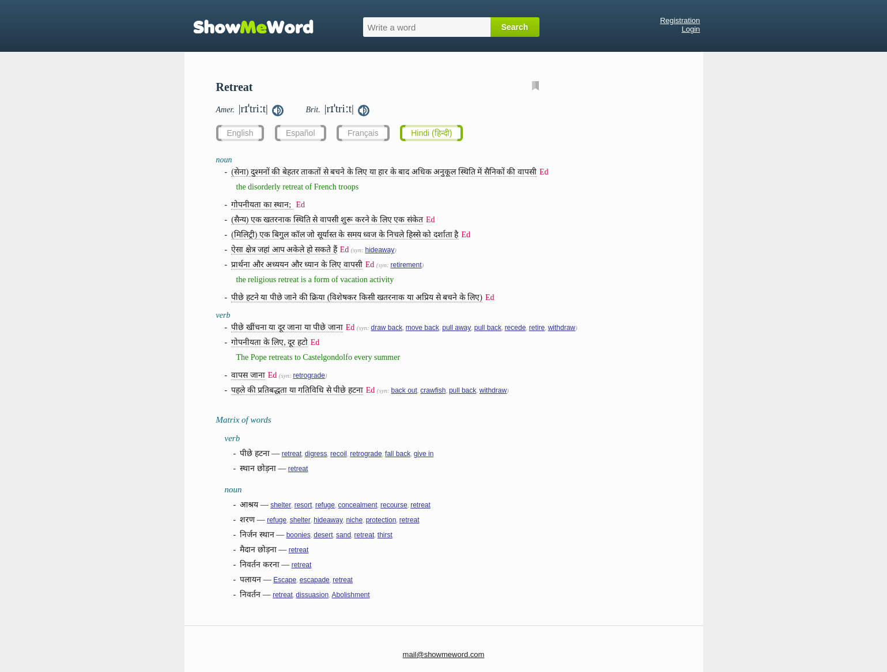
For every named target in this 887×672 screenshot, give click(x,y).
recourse (393, 505)
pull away (456, 328)
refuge (325, 505)
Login (691, 29)
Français (363, 133)
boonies (298, 535)
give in (424, 454)
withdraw (561, 328)
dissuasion (312, 595)
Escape (284, 580)
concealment (357, 505)
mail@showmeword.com (444, 654)
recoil (338, 454)
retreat (292, 454)
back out (404, 390)
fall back (397, 454)
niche (354, 520)
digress (316, 454)
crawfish (433, 390)
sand (343, 535)
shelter (280, 505)
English (240, 133)
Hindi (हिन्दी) (431, 133)
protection (381, 520)
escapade (315, 580)
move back (422, 328)
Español (300, 133)
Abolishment (351, 595)
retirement (405, 265)
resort (303, 505)
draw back (386, 328)
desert (323, 535)
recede (515, 328)
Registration (680, 20)
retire (537, 328)
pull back (487, 328)
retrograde (308, 375)
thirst (385, 535)
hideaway (379, 250)
